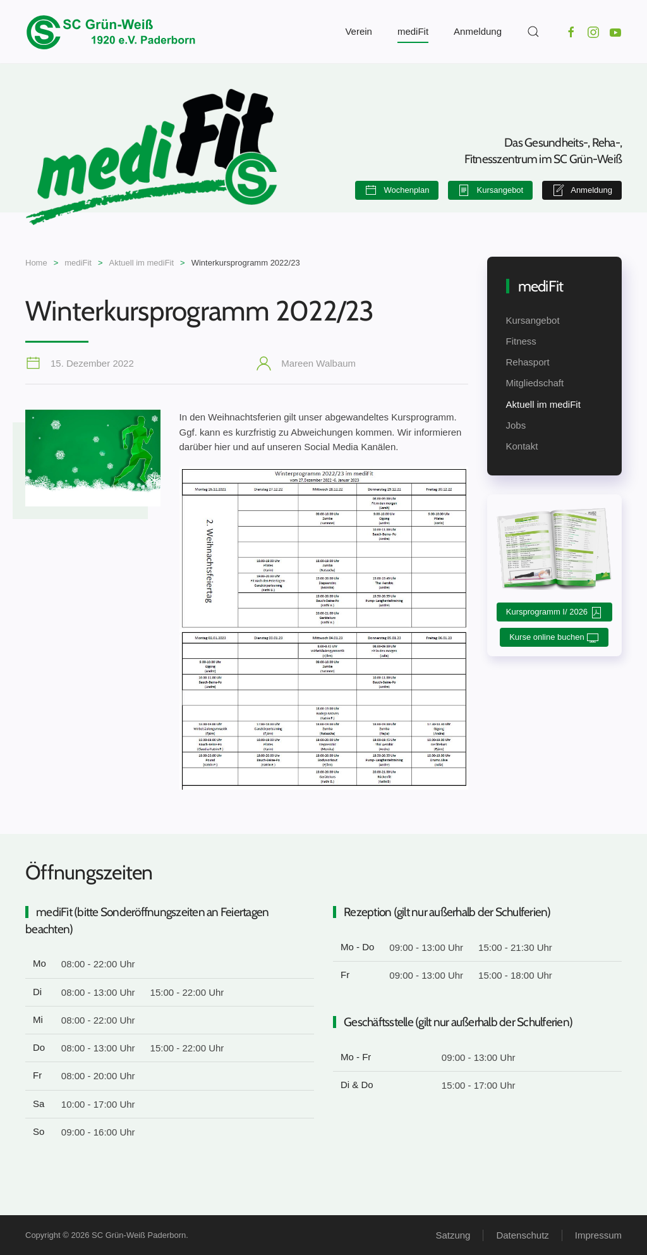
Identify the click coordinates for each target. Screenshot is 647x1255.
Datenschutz (522, 1235)
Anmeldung (478, 31)
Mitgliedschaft (535, 382)
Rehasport (528, 362)
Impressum (598, 1235)
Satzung (452, 1235)
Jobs (516, 425)
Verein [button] (358, 31)
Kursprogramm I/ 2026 (554, 612)
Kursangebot (533, 320)
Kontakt (522, 446)
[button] (533, 31)
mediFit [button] (412, 31)
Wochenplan (397, 190)
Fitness (521, 341)
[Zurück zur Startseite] (110, 31)
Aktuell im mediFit (543, 404)
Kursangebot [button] (490, 190)
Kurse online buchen (554, 638)
